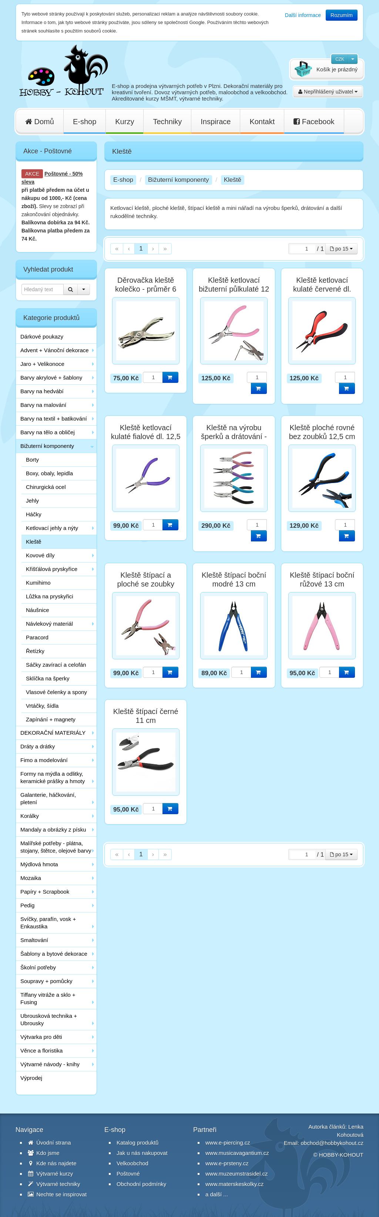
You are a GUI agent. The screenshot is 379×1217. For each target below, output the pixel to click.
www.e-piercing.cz (227, 1142)
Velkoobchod (132, 1163)
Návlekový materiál (49, 624)
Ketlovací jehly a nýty (52, 528)
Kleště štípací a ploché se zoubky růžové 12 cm (145, 584)
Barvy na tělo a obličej (47, 432)
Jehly (32, 500)
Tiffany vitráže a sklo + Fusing (48, 998)
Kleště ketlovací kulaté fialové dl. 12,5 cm (146, 436)
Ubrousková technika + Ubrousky (48, 1019)
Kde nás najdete (52, 1163)
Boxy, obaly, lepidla (49, 473)
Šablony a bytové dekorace (53, 954)
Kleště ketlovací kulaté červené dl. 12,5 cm (322, 289)
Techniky (167, 122)
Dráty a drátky (37, 746)
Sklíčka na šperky (48, 678)
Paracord (37, 637)
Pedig (27, 905)
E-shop (84, 122)
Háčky (33, 514)
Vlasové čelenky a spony (56, 692)
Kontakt (262, 122)
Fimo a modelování (44, 760)
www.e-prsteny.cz (226, 1163)
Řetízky (35, 651)
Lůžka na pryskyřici (49, 596)
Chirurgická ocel (46, 487)
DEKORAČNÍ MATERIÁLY (52, 733)
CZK (339, 59)
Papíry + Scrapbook (44, 891)
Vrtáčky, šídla (42, 706)
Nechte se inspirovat (57, 1194)
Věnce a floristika (41, 1050)
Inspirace (216, 122)
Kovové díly (40, 555)
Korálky (29, 816)
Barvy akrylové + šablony (51, 377)
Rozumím (342, 15)
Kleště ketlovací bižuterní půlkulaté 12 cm (234, 289)
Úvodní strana (49, 1142)
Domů (39, 122)
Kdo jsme (44, 1153)
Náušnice (37, 610)
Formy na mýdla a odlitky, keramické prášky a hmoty (52, 777)
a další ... (216, 1194)
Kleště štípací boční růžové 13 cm (322, 579)
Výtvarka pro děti (41, 1037)
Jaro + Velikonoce (42, 364)
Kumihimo (38, 582)
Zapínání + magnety (51, 719)
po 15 (341, 249)
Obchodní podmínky (141, 1184)
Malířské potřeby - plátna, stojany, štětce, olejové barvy (55, 847)
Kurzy (124, 122)
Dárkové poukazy (41, 336)
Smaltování (34, 940)
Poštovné (56, 174)
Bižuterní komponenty (47, 446)
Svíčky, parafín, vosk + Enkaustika (48, 922)
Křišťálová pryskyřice (51, 569)
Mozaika (30, 878)
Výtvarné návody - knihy (50, 1064)
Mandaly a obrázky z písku (53, 829)
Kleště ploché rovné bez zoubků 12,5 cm (322, 432)
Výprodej (31, 1078)
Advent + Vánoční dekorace (54, 350)
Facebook (314, 122)
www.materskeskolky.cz (234, 1184)
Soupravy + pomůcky (46, 981)
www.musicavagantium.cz (237, 1153)
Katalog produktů (137, 1142)
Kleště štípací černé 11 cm (145, 715)
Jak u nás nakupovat (142, 1153)
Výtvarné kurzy (50, 1173)
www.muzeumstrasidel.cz (236, 1173)
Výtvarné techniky (54, 1184)
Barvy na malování (43, 405)
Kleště (33, 541)
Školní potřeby (38, 967)
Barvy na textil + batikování (53, 418)
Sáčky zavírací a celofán (56, 665)
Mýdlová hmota (39, 864)
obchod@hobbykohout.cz (332, 1143)
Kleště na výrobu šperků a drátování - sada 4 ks (234, 436)
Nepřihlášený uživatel (328, 92)
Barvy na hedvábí (42, 391)
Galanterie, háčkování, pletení (48, 798)
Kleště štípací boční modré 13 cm (234, 579)
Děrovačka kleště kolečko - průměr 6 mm (146, 289)
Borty (32, 459)
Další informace (303, 15)
